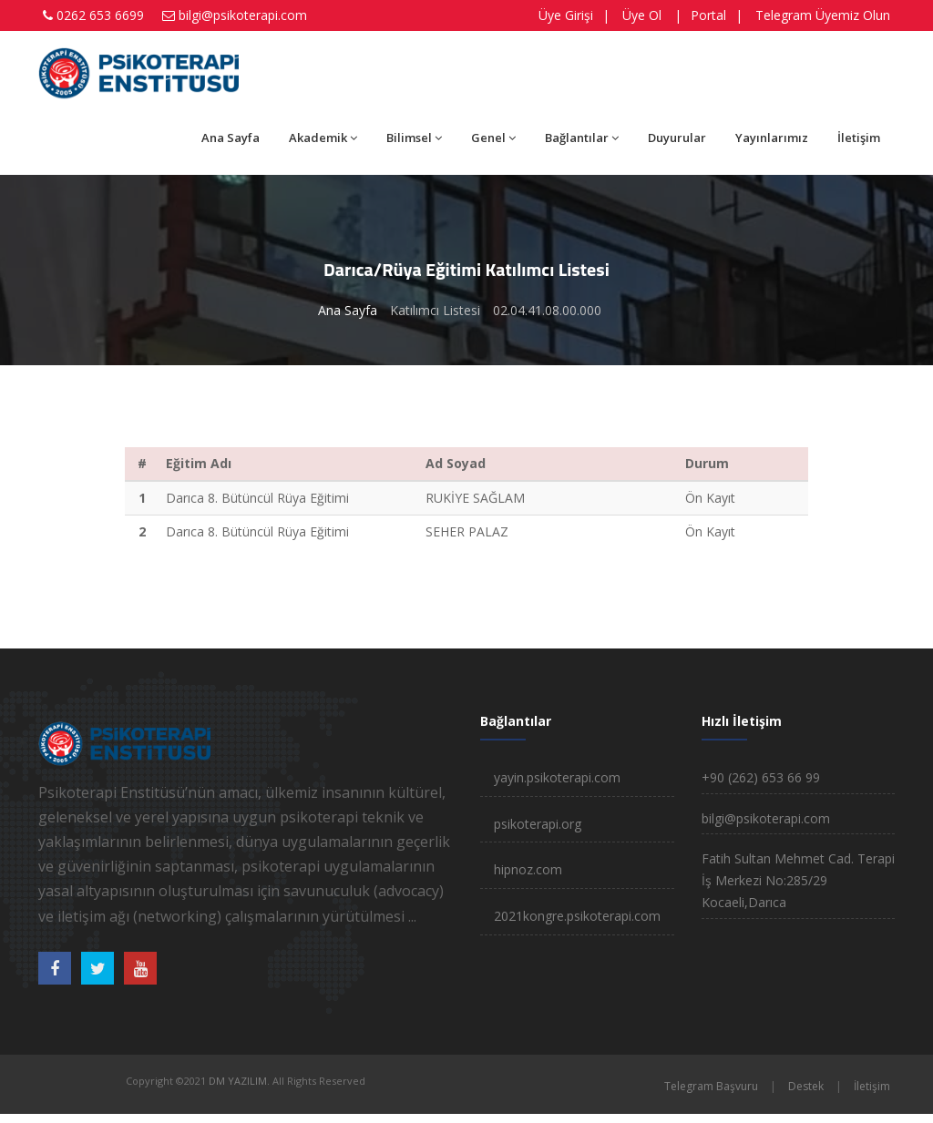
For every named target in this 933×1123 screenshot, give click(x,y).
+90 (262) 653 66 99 (761, 777)
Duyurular (677, 137)
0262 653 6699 (100, 15)
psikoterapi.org (537, 823)
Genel (493, 137)
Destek (806, 1086)
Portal (708, 15)
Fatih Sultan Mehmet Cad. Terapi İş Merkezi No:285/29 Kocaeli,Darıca (798, 880)
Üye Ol (641, 15)
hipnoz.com (528, 869)
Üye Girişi (565, 15)
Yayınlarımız (771, 137)
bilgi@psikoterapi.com (243, 15)
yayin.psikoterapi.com (557, 777)
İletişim (858, 137)
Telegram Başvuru (711, 1086)
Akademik (323, 137)
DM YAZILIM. (239, 1080)
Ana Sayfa (230, 137)
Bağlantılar (582, 137)
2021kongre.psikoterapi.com (577, 915)
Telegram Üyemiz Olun (822, 15)
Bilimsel (414, 137)
